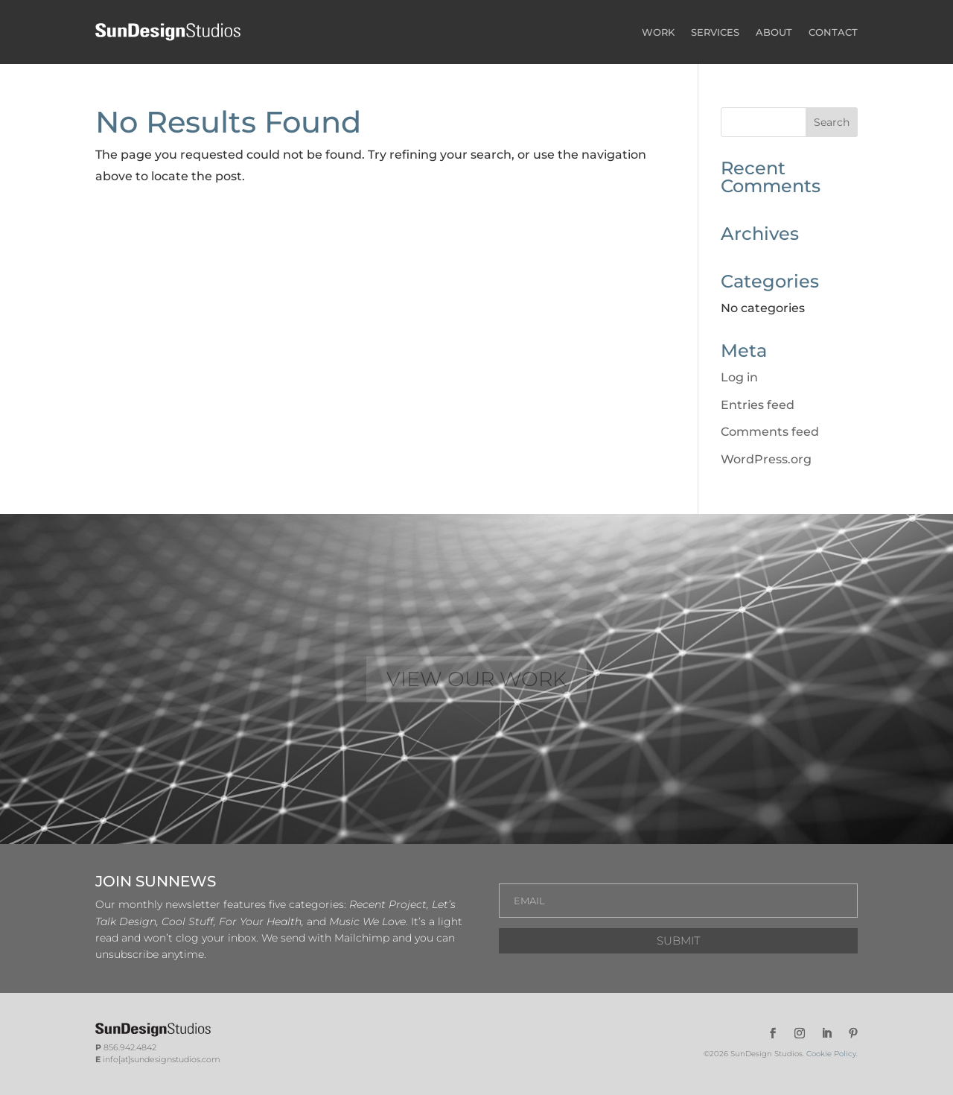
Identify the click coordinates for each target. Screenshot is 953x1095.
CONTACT (833, 32)
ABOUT (774, 32)
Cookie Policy (831, 1053)
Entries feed (757, 405)
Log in (739, 377)
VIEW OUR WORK (476, 679)
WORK (658, 32)
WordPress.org (766, 459)
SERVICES (715, 32)
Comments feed (770, 432)
